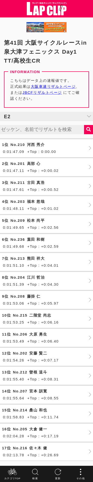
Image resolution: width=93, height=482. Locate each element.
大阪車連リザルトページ (53, 86)
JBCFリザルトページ (42, 92)
